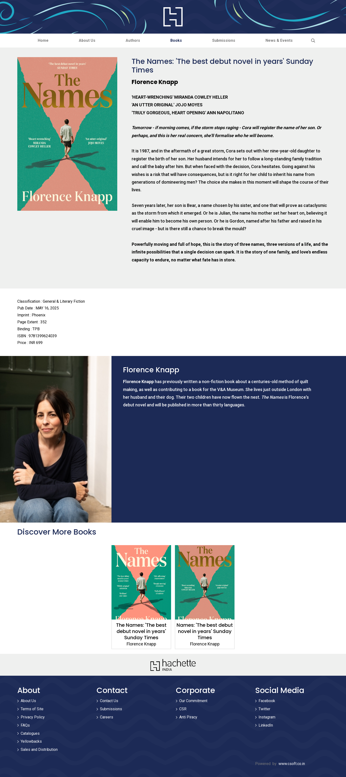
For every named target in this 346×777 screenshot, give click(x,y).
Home (40, 40)
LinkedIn (266, 725)
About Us (85, 40)
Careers (106, 717)
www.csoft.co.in (291, 763)
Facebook (267, 701)
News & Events (281, 40)
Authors (132, 40)
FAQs (25, 725)
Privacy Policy (33, 717)
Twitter (264, 709)
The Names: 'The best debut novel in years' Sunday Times (141, 631)
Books (177, 40)
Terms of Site (32, 709)
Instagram (267, 717)
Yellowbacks (31, 741)
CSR (182, 709)
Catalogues (30, 733)
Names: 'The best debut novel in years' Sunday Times (205, 631)
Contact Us (109, 701)
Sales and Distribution (39, 749)
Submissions (225, 40)
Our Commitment (193, 701)
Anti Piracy (188, 717)
